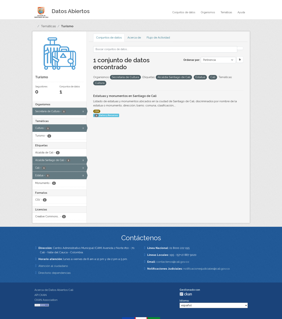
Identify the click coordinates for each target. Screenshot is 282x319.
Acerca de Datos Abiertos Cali (53, 290)
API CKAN (40, 295)
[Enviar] (240, 48)
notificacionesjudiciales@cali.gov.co (206, 268)
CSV (96, 111)
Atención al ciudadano (53, 266)
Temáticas (226, 12)
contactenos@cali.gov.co (172, 261)
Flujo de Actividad (158, 37)
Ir (240, 59)
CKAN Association (45, 300)
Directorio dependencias (54, 273)
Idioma (184, 300)
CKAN (186, 294)
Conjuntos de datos (183, 12)
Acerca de (134, 37)
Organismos (208, 12)
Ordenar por (191, 59)
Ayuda (241, 12)
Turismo (67, 26)
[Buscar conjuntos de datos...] (165, 49)
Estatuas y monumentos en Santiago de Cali (125, 96)
